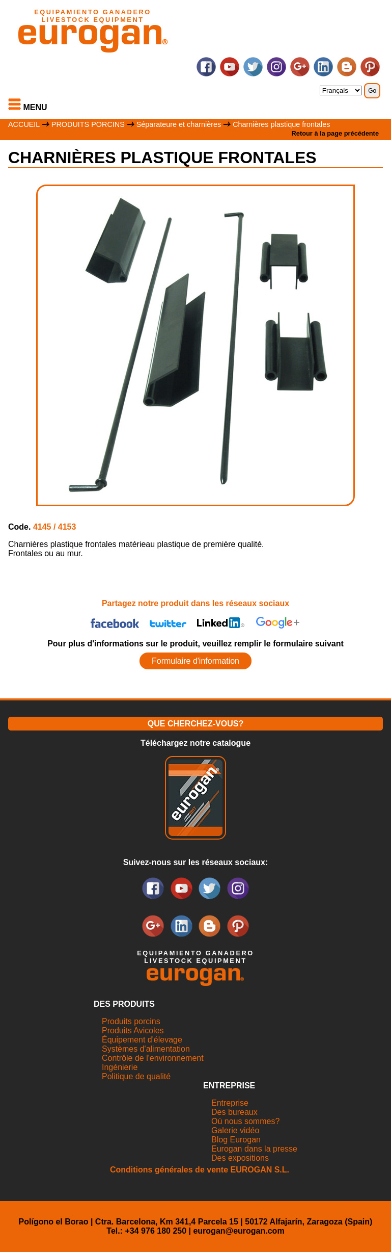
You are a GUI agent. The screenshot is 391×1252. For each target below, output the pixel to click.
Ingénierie (119, 1067)
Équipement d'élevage (142, 1039)
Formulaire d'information (195, 661)
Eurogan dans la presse (254, 1148)
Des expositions (240, 1158)
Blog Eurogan (236, 1139)
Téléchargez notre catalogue (195, 743)
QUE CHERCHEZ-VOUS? (195, 723)
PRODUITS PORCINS (88, 124)
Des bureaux (234, 1112)
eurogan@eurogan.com (238, 1231)
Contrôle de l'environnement (153, 1058)
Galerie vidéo (235, 1130)
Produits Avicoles (133, 1030)
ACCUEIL (24, 124)
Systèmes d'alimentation (146, 1049)
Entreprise (229, 1103)
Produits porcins (131, 1021)
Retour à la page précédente (335, 133)
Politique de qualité (136, 1076)
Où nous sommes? (245, 1121)
